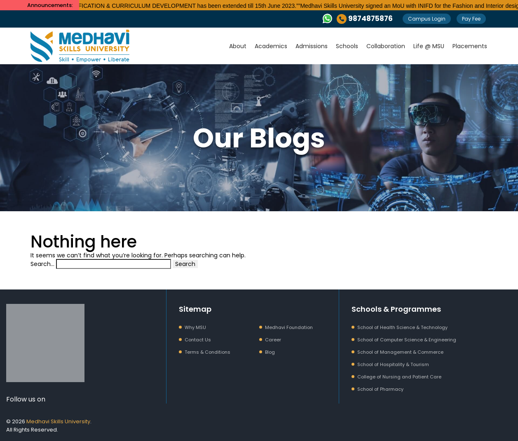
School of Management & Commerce (400, 352)
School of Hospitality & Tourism (393, 364)
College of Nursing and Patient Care (399, 376)
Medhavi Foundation (289, 327)
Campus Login (426, 18)
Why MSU (195, 327)
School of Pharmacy (380, 389)
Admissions (311, 46)
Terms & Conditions (207, 352)
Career (273, 339)
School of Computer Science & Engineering (406, 339)
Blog (270, 352)
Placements (469, 46)
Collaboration (385, 46)
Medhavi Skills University (58, 421)
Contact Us (198, 339)
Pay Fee (471, 18)
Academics (271, 46)
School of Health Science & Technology (402, 327)
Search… (42, 264)
